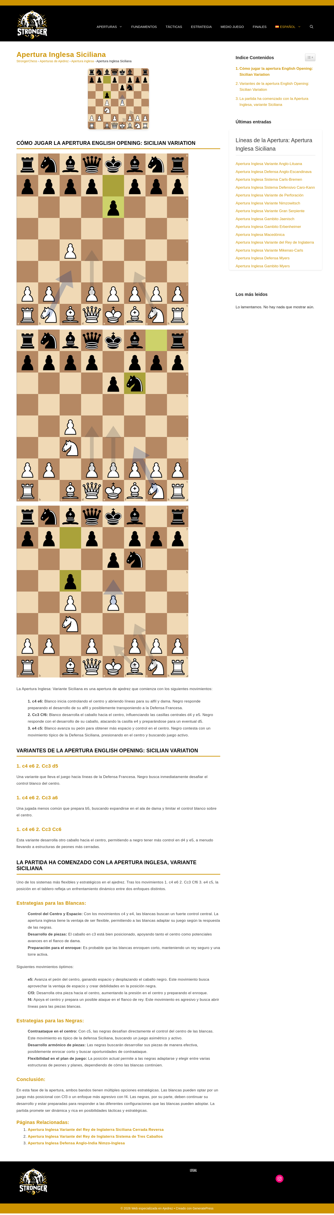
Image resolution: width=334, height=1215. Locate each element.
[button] (311, 26)
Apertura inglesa (82, 61)
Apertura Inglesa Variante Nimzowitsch (268, 203)
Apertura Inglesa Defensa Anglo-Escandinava (274, 172)
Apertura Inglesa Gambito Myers (263, 266)
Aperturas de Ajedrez (54, 61)
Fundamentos (144, 27)
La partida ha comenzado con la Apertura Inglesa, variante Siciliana (273, 102)
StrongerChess (27, 61)
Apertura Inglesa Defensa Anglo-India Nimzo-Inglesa (76, 1143)
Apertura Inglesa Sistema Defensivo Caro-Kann (275, 187)
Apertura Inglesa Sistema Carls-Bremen (269, 179)
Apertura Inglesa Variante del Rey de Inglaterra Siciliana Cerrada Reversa (96, 1130)
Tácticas (174, 27)
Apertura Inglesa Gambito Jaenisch (265, 219)
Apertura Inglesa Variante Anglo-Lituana (269, 164)
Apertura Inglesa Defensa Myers (263, 258)
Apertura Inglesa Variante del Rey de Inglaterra (275, 242)
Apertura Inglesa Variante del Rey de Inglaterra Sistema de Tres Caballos (95, 1136)
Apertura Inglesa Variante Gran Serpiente (270, 211)
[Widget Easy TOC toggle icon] (310, 57)
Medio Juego (232, 27)
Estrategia (201, 27)
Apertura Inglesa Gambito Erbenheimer (268, 227)
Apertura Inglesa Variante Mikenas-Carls (269, 250)
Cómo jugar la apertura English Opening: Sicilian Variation (276, 71)
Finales (260, 27)
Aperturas (112, 26)
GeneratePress (203, 1208)
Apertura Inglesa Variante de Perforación (270, 195)
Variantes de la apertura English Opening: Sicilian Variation (274, 87)
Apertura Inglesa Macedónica (260, 235)
